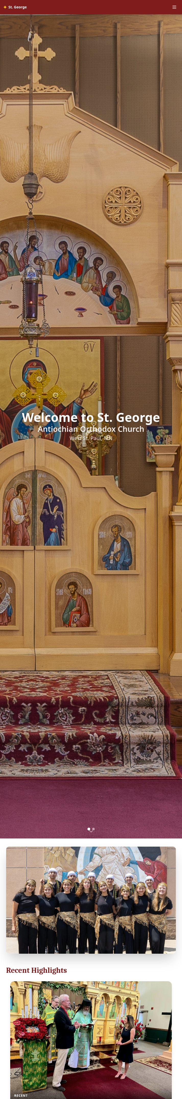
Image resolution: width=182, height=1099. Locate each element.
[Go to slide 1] (88, 829)
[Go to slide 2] (93, 829)
